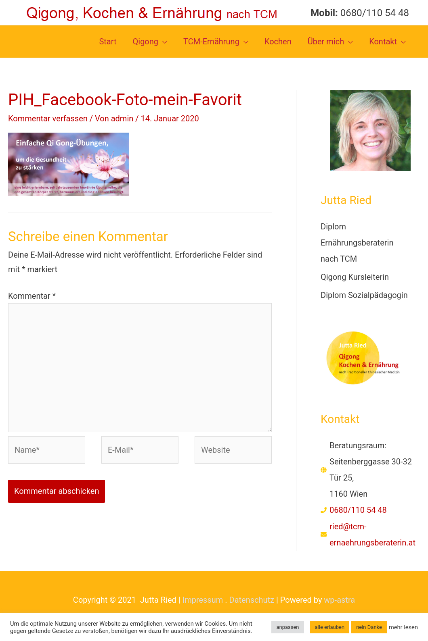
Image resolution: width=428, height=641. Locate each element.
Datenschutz (252, 600)
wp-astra (339, 600)
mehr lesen (403, 627)
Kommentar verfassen (48, 118)
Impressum (203, 600)
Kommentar (32, 296)
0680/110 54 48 (358, 510)
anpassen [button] (287, 627)
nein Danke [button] (369, 627)
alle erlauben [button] (330, 627)
